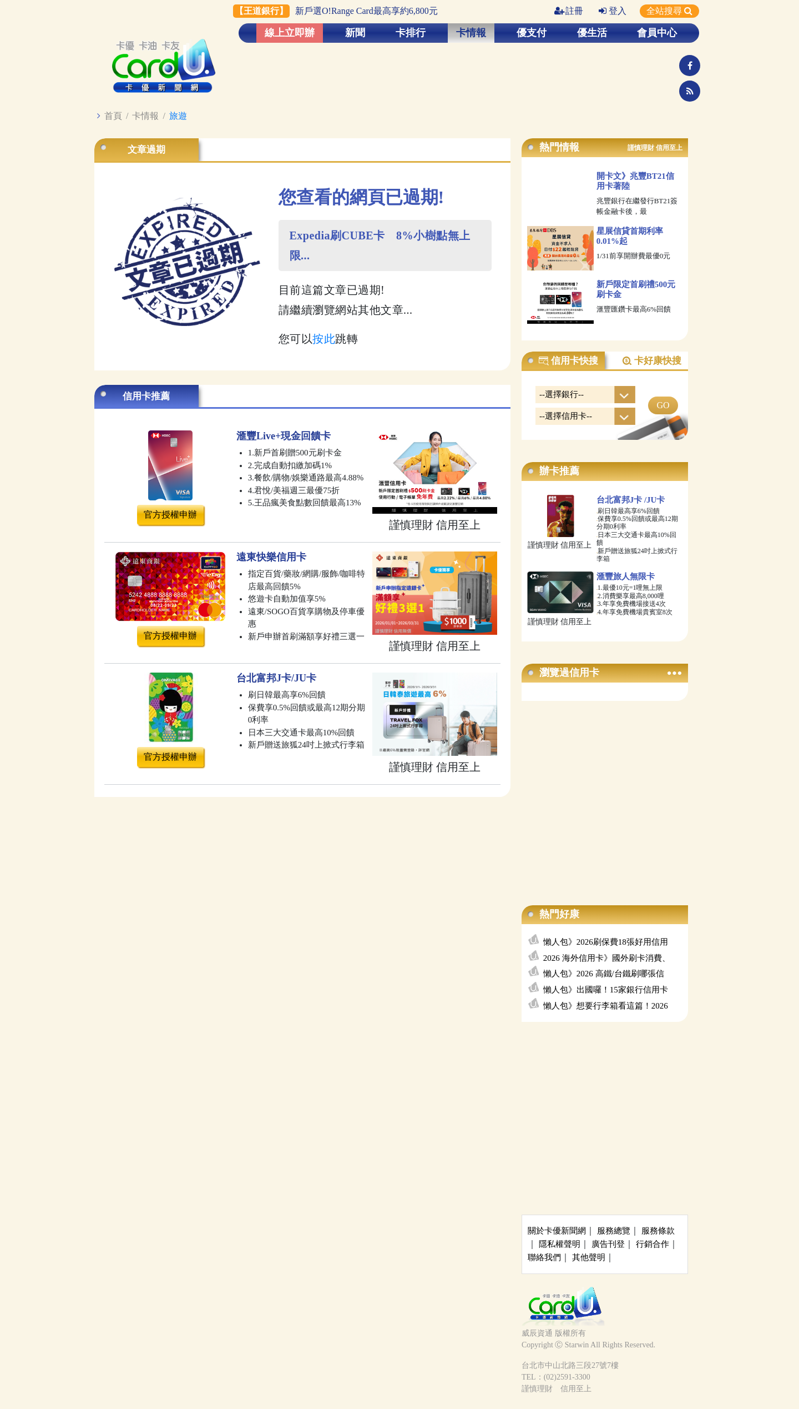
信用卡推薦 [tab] (146, 396)
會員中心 (657, 32)
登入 (612, 11)
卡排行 (411, 32)
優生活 (592, 32)
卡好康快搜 (651, 361)
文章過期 (146, 149)
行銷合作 (652, 1244)
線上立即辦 (290, 32)
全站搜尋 (669, 11)
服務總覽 (613, 1230)
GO (662, 405)
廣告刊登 (608, 1244)
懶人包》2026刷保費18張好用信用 (605, 941)
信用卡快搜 (568, 361)
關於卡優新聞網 (557, 1230)
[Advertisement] (605, 792)
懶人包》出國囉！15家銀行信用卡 (605, 989)
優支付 (532, 32)
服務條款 (658, 1230)
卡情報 (471, 32)
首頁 (113, 116)
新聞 (355, 32)
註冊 (568, 11)
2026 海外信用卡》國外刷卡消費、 (606, 958)
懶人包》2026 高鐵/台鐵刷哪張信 (603, 973)
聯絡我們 (544, 1257)
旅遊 (178, 116)
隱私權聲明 (559, 1244)
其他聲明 (588, 1257)
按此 (323, 339)
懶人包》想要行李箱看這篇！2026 (605, 1005)
